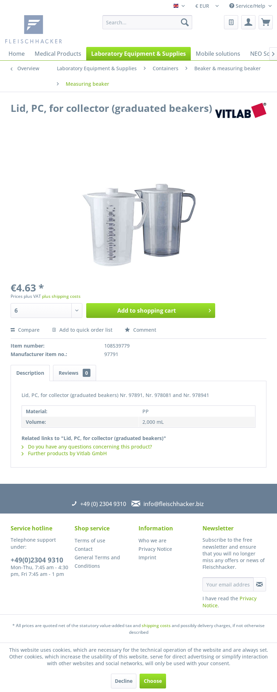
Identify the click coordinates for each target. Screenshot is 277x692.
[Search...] (147, 22)
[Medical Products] (58, 53)
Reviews (74, 373)
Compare (25, 329)
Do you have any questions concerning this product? (87, 446)
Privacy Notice (155, 549)
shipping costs (156, 625)
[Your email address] (228, 584)
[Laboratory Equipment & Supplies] (138, 53)
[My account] (248, 22)
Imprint (147, 557)
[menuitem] (147, 22)
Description (30, 372)
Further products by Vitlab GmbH (64, 453)
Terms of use (90, 540)
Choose (153, 681)
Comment (140, 329)
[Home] (17, 53)
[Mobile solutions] (218, 53)
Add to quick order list (82, 329)
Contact (84, 549)
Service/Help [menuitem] (248, 5)
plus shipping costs (61, 296)
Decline (123, 681)
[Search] (184, 22)
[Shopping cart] (266, 22)
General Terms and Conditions (97, 561)
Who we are (152, 540)
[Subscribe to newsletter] (259, 584)
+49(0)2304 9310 (37, 560)
